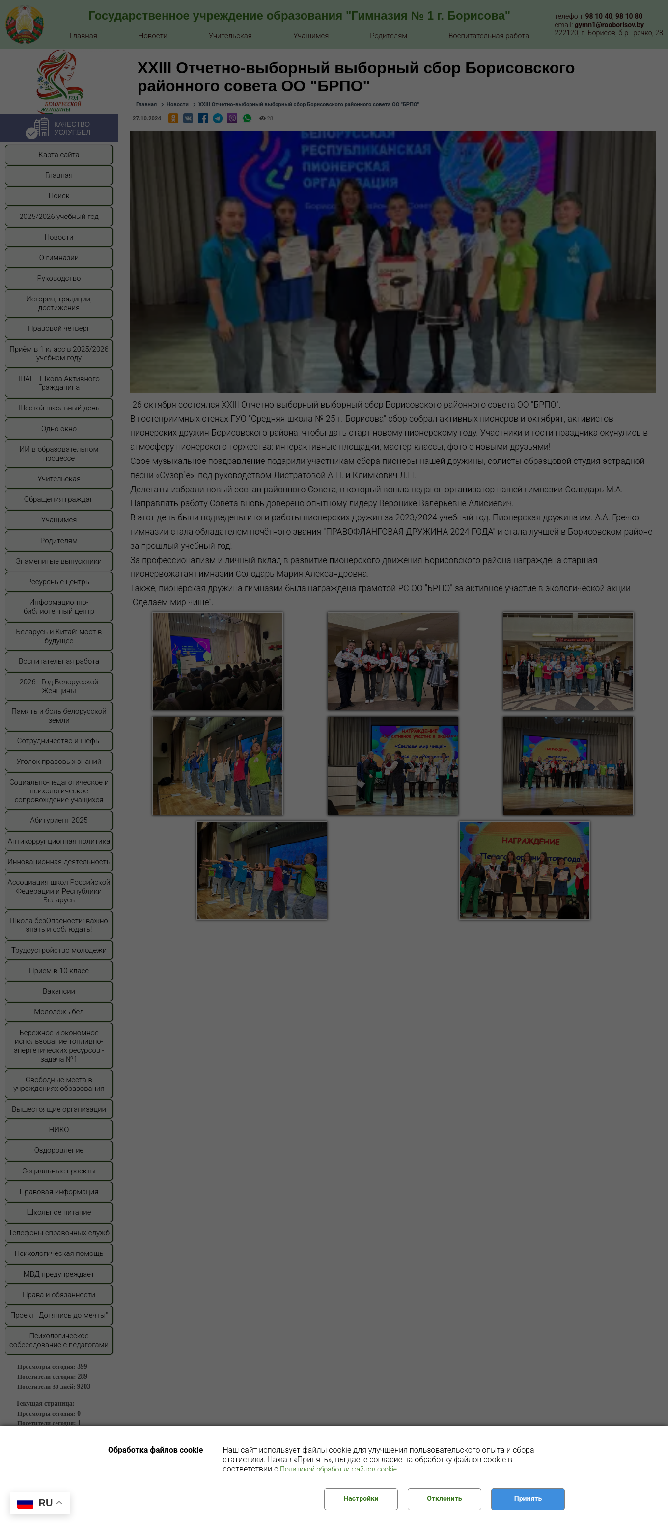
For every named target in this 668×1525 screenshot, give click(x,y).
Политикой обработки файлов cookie (338, 1469)
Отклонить (444, 1498)
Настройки (360, 1498)
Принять (528, 1498)
